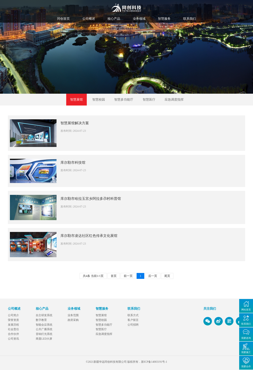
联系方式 (133, 315)
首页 (114, 276)
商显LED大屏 (44, 338)
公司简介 (13, 315)
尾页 (167, 276)
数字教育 (41, 320)
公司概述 (88, 18)
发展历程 (13, 324)
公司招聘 (133, 324)
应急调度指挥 (174, 99)
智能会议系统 (44, 324)
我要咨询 (246, 338)
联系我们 (189, 18)
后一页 (152, 276)
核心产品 (114, 18)
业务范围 (73, 315)
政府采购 (73, 320)
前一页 (128, 276)
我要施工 (246, 352)
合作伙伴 (13, 334)
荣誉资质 (13, 320)
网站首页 (246, 309)
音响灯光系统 (44, 334)
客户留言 (133, 320)
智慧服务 (164, 18)
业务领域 (139, 18)
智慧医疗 (149, 99)
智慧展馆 (76, 99)
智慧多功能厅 (123, 99)
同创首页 (63, 18)
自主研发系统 (44, 315)
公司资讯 (13, 338)
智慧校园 (98, 99)
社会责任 (13, 329)
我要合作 (246, 366)
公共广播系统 (44, 329)
